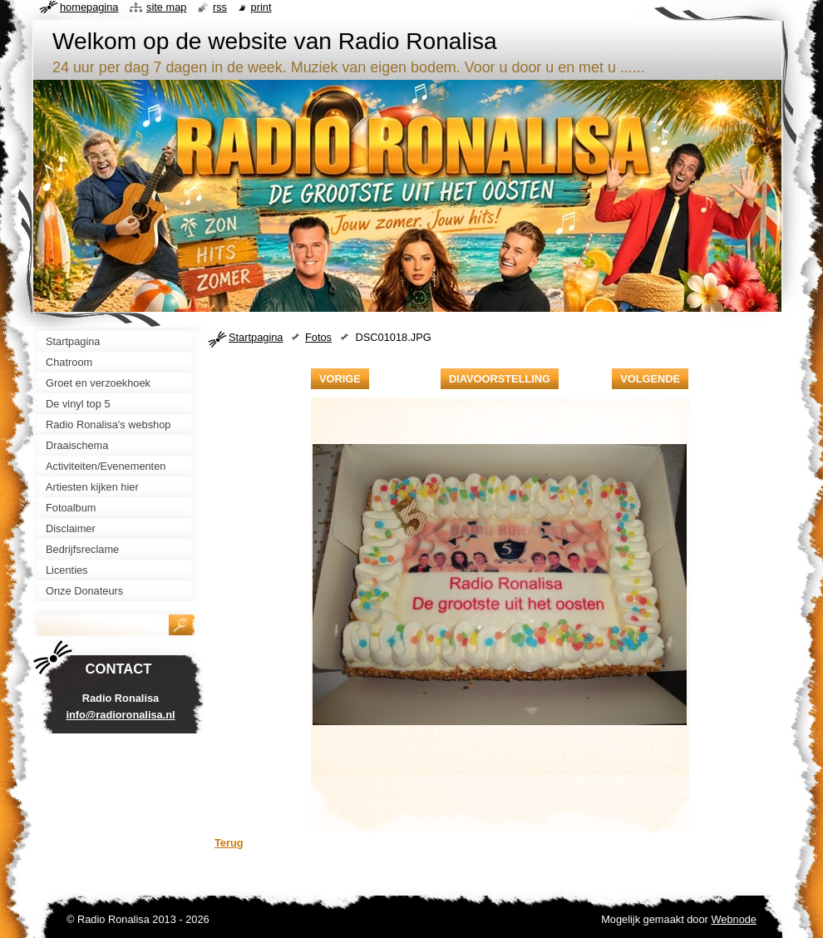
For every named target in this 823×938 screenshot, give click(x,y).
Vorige (340, 379)
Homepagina (89, 7)
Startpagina (256, 337)
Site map (166, 7)
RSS (220, 7)
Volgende (650, 379)
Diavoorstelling (499, 379)
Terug (229, 843)
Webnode (733, 919)
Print (261, 7)
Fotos (318, 337)
